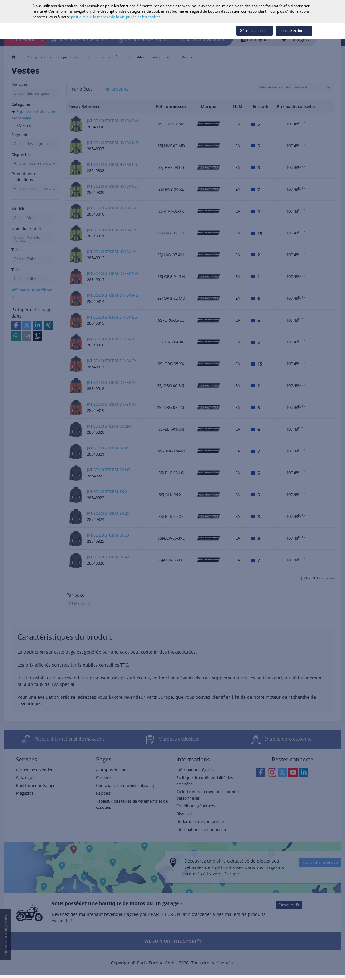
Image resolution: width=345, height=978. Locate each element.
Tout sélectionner (294, 30)
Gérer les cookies (254, 30)
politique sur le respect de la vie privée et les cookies (116, 16)
